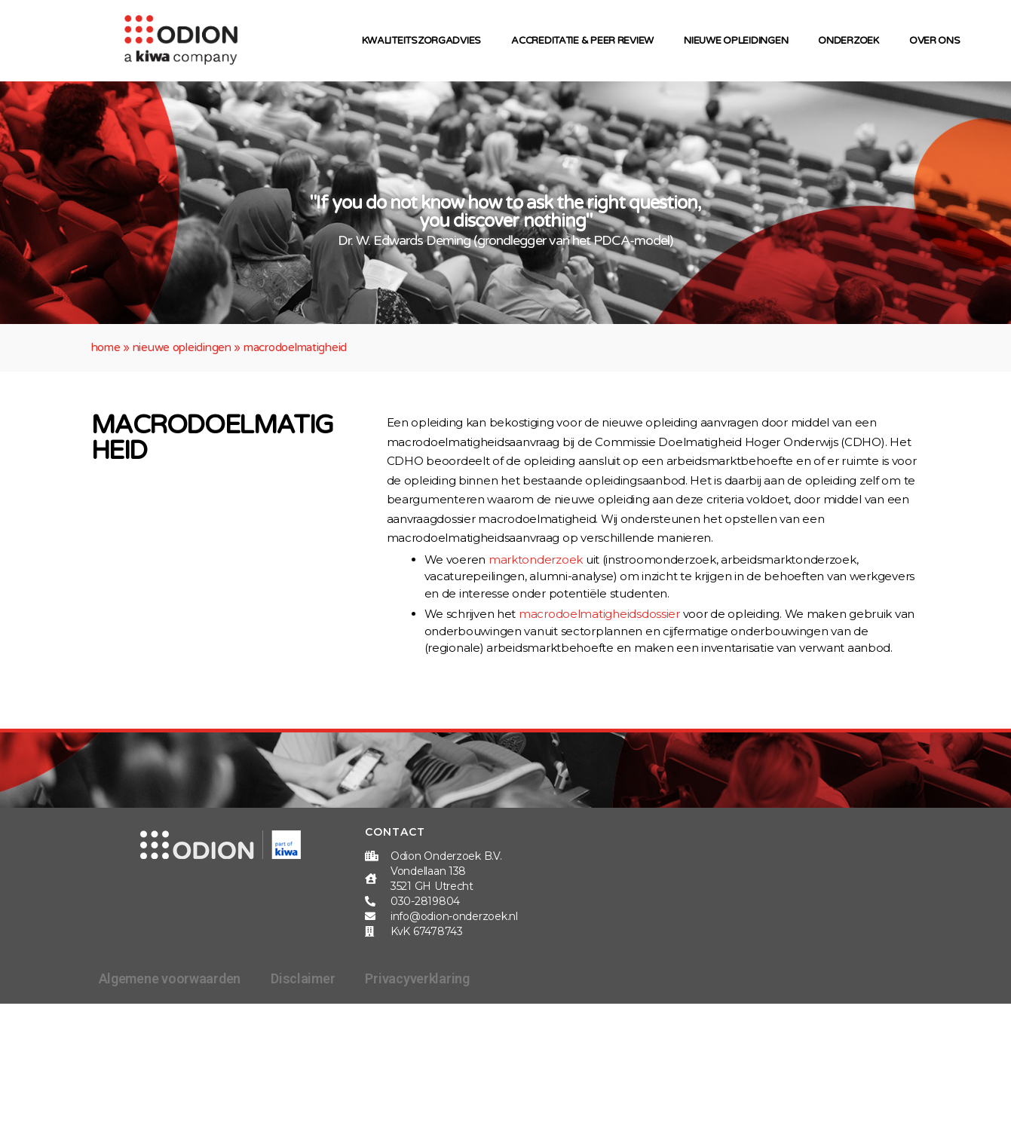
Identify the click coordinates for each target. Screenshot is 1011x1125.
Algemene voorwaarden (170, 978)
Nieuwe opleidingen (739, 40)
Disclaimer (303, 978)
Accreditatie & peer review (586, 40)
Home (106, 347)
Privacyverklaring (417, 978)
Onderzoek (852, 40)
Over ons (938, 40)
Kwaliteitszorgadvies (425, 40)
